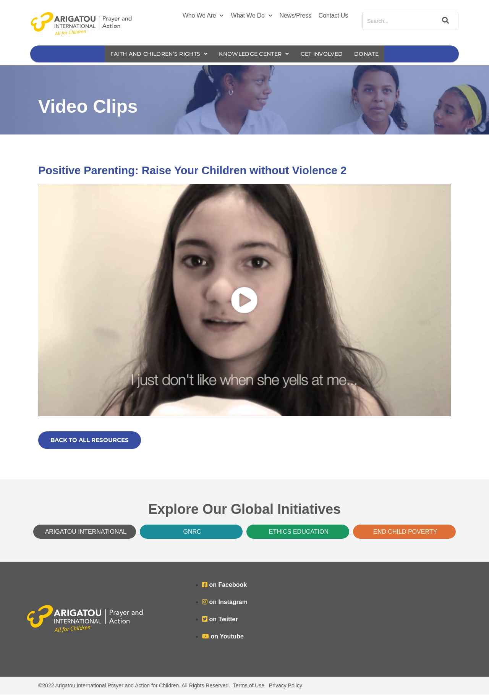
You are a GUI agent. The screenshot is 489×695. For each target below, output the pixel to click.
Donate (375, 54)
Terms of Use (248, 686)
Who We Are (203, 15)
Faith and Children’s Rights (153, 54)
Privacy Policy (285, 686)
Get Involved (327, 54)
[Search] (444, 21)
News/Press (295, 15)
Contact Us (333, 15)
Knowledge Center (255, 54)
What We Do (251, 15)
